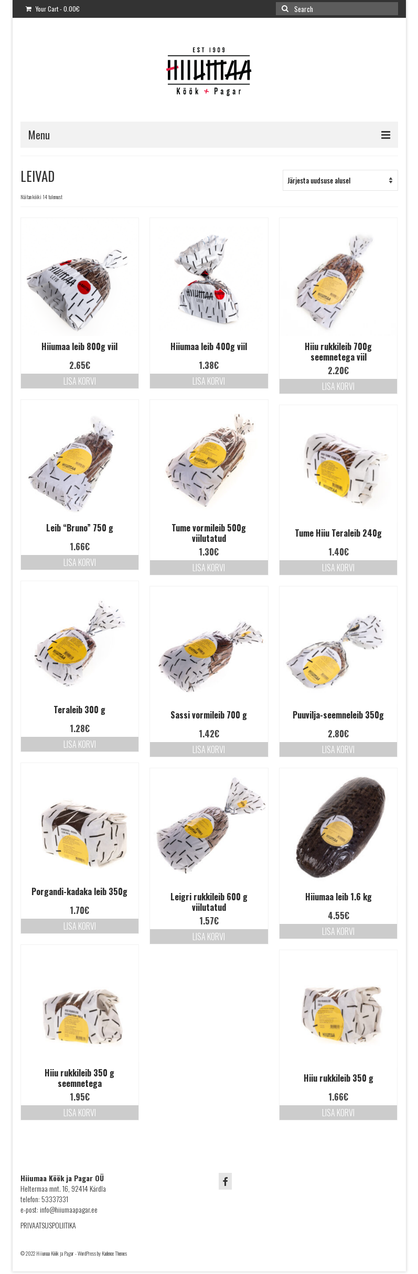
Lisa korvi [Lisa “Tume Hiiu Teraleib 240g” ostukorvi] (338, 567)
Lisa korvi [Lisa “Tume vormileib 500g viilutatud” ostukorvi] (208, 567)
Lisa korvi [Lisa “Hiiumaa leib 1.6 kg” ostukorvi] (338, 931)
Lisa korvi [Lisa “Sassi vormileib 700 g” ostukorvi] (208, 749)
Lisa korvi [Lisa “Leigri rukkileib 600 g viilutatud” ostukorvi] (208, 936)
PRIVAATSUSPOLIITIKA (48, 1225)
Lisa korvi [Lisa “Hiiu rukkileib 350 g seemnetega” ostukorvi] (79, 1112)
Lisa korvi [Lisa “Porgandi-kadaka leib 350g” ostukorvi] (79, 926)
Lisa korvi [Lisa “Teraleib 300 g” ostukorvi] (79, 744)
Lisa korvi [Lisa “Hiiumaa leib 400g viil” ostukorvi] (208, 381)
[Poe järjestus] (340, 180)
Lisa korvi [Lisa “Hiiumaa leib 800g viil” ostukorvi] (79, 381)
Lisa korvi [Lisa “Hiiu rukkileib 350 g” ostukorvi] (338, 1112)
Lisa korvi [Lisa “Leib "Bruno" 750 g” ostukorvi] (79, 562)
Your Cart (53, 8)
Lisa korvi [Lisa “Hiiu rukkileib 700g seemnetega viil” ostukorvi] (338, 386)
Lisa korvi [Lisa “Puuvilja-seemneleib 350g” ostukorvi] (338, 749)
